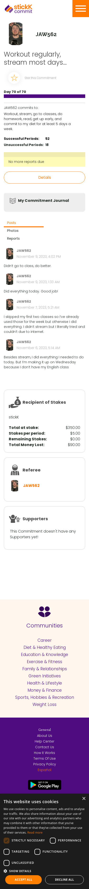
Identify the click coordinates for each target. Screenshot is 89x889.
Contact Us (44, 747)
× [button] (83, 799)
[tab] (24, 223)
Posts (11, 222)
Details (44, 177)
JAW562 (31, 485)
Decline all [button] (64, 880)
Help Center (44, 741)
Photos (13, 230)
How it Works (44, 752)
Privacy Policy (44, 764)
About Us (44, 735)
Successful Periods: (21, 138)
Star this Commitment (40, 78)
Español (44, 770)
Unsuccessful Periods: (24, 144)
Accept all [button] (23, 880)
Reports (13, 238)
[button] (44, 871)
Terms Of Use (44, 758)
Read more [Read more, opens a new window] (34, 833)
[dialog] (44, 841)
